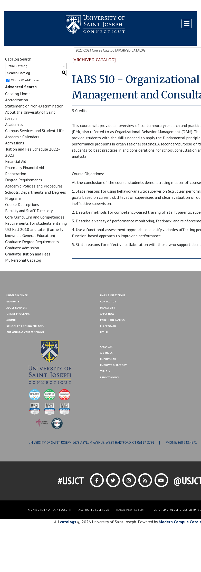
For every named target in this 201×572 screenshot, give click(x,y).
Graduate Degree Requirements (32, 241)
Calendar (106, 346)
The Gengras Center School (25, 332)
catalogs (68, 521)
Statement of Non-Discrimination (34, 106)
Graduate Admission (22, 247)
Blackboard (17, 6)
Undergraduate (16, 295)
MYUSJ (35, 6)
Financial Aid (15, 161)
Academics (14, 124)
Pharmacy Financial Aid (24, 167)
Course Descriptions (22, 204)
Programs (13, 198)
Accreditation (16, 99)
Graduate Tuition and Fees (27, 254)
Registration (15, 173)
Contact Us (162, 6)
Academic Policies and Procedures (34, 186)
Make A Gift (107, 307)
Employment (108, 359)
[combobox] (36, 66)
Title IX (105, 371)
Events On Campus (112, 320)
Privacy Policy (109, 377)
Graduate (12, 301)
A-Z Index (106, 352)
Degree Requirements (23, 179)
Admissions (14, 142)
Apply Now (107, 313)
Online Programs (18, 313)
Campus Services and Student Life (34, 130)
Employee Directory (113, 365)
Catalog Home (18, 93)
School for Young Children (25, 326)
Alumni (11, 320)
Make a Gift (184, 6)
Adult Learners (16, 307)
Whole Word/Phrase (25, 80)
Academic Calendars (22, 136)
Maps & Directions (112, 295)
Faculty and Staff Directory (29, 210)
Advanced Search (21, 86)
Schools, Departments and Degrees (35, 192)
